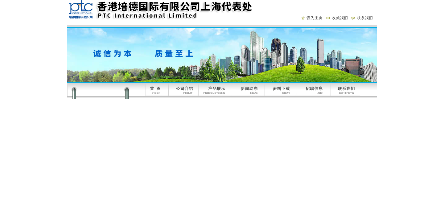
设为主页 (314, 17)
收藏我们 (340, 17)
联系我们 (365, 17)
